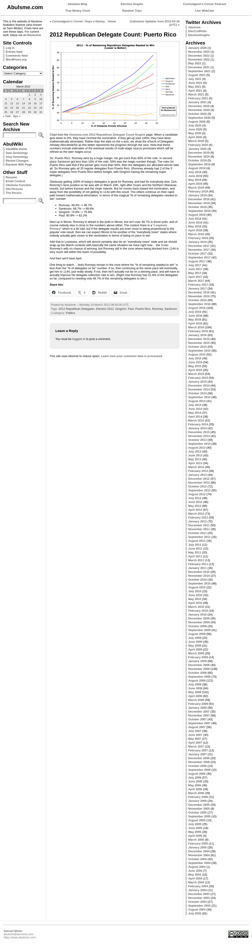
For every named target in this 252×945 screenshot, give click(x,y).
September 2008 (199, 676)
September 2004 (199, 863)
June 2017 (195, 269)
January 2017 (197, 288)
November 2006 (199, 762)
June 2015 (195, 362)
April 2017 (195, 277)
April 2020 (195, 137)
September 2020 (199, 117)
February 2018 (198, 238)
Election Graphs (132, 4)
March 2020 (196, 141)
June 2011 (195, 548)
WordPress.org (16, 59)
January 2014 (197, 428)
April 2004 (195, 878)
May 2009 (194, 645)
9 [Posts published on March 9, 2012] (35, 99)
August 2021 (197, 75)
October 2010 (197, 579)
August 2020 (197, 121)
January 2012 (197, 521)
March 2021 (196, 94)
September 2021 (199, 71)
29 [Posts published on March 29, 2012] (29, 112)
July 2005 (194, 824)
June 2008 (195, 688)
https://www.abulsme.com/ (20, 937)
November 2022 (199, 59)
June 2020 (195, 129)
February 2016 (198, 331)
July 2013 (194, 451)
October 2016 (197, 300)
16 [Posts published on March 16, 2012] (35, 103)
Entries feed (14, 51)
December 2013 (199, 432)
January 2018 (197, 242)
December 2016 (199, 292)
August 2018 (197, 214)
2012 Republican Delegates (76, 309)
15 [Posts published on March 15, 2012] (29, 103)
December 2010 (199, 572)
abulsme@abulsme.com (18, 934)
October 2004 (197, 859)
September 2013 (199, 443)
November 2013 (199, 436)
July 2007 (194, 731)
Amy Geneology (17, 156)
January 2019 (197, 195)
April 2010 (195, 603)
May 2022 (194, 63)
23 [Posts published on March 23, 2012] (35, 107)
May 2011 (194, 552)
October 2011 (197, 533)
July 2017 (194, 265)
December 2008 (199, 665)
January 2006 (197, 801)
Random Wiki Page (19, 164)
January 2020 (197, 148)
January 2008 (197, 707)
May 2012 (194, 506)
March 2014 (196, 420)
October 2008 (197, 672)
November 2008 (199, 669)
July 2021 (194, 79)
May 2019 (194, 180)
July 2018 (194, 218)
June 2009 (195, 641)
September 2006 (199, 769)
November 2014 (199, 389)
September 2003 (199, 905)
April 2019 (195, 183)
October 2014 (197, 393)
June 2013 (195, 455)
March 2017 (196, 280)
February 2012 (198, 517)
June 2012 (195, 502)
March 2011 (196, 560)
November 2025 (199, 51)
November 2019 (199, 156)
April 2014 (195, 416)
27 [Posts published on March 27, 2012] (17, 112)
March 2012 (196, 513)
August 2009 (197, 634)
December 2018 (199, 199)
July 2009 (194, 638)
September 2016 (199, 304)
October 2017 (197, 253)
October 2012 (197, 486)
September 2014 (199, 397)
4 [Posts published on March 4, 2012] (6, 99)
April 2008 (195, 696)
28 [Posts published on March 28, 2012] (23, 112)
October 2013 (197, 440)
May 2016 (194, 319)
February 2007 (198, 750)
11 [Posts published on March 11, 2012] (5, 103)
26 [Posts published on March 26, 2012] (11, 112)
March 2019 (196, 187)
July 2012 (194, 498)
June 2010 (195, 595)
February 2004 (198, 886)
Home (112, 21)
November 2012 (199, 482)
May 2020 (194, 133)
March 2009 (196, 653)
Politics (70, 313)
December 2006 (199, 758)
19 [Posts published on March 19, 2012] (11, 107)
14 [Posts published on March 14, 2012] (23, 103)
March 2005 (196, 839)
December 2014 (199, 385)
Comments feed (17, 55)
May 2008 (194, 692)
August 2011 (197, 540)
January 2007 (197, 754)
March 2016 (196, 327)
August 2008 (197, 680)
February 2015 (198, 377)
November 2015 (199, 343)
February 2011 (198, 564)
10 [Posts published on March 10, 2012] (40, 99)
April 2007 (195, 742)
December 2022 (199, 55)
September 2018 (199, 211)
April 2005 (195, 835)
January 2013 (197, 474)
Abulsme (194, 27)
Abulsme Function (18, 185)
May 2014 (194, 412)
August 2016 (197, 308)
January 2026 (197, 48)
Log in (10, 48)
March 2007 (196, 746)
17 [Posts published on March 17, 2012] (40, 103)
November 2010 (199, 575)
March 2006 (196, 793)
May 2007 (194, 738)
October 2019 (197, 160)
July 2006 (194, 777)
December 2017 (199, 245)
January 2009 (197, 661)
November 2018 (199, 203)
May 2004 (194, 874)
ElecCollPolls (197, 31)
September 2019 (199, 164)
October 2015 (197, 346)
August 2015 (197, 354)
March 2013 (196, 467)
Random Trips (132, 10)
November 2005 (199, 808)
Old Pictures (14, 189)
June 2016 (195, 315)
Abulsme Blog (77, 4)
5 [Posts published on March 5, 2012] (11, 99)
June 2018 (195, 222)
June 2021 (195, 82)
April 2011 (195, 556)
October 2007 (197, 719)
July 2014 (194, 405)
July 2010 (194, 591)
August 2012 (197, 494)
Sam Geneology (17, 153)
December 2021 (199, 67)
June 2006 (195, 781)
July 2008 (194, 684)
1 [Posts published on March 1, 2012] (29, 94)
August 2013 (197, 447)
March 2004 (196, 882)
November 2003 (199, 898)
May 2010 (194, 599)
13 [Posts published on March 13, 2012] (17, 103)
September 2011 (199, 537)
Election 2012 (105, 309)
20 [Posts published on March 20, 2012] (17, 107)
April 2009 (195, 649)
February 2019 (198, 191)
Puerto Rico (143, 309)
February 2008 (198, 703)
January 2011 (197, 568)
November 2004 (199, 855)
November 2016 (199, 296)
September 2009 (199, 630)
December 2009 (199, 618)
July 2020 (194, 125)
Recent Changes (17, 160)
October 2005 (197, 812)
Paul (131, 309)
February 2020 (198, 145)
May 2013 (194, 459)
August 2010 (197, 587)
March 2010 (196, 606)
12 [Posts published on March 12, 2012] (11, 103)
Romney (157, 309)
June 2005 (195, 828)
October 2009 (197, 626)
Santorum (171, 309)
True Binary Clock (77, 10)
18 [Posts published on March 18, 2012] (5, 107)
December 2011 (199, 525)
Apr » (17, 116)
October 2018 (197, 207)
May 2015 (194, 366)
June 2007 (195, 735)
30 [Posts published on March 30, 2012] (35, 112)
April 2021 (195, 90)
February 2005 (198, 843)
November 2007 (199, 715)
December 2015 (199, 339)
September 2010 (199, 583)
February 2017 (198, 284)
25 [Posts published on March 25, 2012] (5, 112)
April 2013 (195, 463)
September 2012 (199, 490)
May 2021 (194, 86)
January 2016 (197, 335)
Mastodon (34, 35)
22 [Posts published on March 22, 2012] (29, 107)
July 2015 (194, 358)
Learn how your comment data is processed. (132, 356)
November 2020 (199, 110)
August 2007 (197, 727)
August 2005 (197, 820)
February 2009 (198, 657)
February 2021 (198, 98)
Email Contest (15, 181)
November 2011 (199, 529)
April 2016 (195, 323)
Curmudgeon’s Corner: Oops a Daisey (78, 21)
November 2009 (199, 622)
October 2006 (197, 766)
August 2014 (197, 401)
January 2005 (197, 847)
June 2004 (195, 870)
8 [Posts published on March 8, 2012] (29, 99)
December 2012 (199, 478)
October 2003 (197, 901)
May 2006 (194, 785)
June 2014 (195, 409)
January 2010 (197, 614)
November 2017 (199, 249)
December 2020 (199, 106)
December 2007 (199, 711)
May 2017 (194, 273)
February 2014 (198, 424)
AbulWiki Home (16, 149)
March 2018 (196, 234)
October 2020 (197, 114)
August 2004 (197, 867)
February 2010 (198, 610)
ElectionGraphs (199, 35)
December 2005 (199, 804)
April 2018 (195, 230)
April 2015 (195, 370)
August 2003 (197, 909)
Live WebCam (204, 10)
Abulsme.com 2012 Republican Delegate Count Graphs (107, 134)
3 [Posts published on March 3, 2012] (40, 94)
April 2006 (195, 789)
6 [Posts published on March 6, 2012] (17, 99)
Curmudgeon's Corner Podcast (204, 4)
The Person (14, 193)
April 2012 (195, 509)
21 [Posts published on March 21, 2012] (23, 107)
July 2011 (194, 544)
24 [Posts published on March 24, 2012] (40, 107)
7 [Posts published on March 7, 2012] (23, 99)
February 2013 (198, 471)
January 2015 (197, 381)
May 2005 (194, 832)
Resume (11, 177)
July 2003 (194, 913)
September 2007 (199, 723)
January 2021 (197, 102)
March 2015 (196, 374)
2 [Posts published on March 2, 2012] (35, 94)
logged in (78, 339)
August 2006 (197, 773)
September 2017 (199, 257)
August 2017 (197, 261)
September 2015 (199, 350)
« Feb (6, 116)
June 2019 (195, 176)
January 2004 (197, 890)
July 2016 (194, 311)
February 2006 (198, 797)
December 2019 (199, 152)
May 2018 (194, 226)
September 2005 (199, 816)
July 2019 (194, 172)
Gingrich (120, 309)
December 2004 (199, 851)
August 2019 (197, 168)
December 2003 (199, 894)
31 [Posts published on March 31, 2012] (40, 112)
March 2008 (196, 700)
